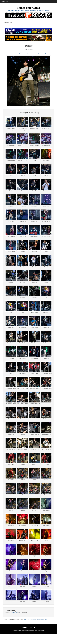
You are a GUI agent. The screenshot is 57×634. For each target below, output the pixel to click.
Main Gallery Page (34, 53)
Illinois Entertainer (28, 7)
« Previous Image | (15, 53)
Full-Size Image (24, 53)
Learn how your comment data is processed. (35, 619)
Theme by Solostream (39, 630)
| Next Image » (43, 53)
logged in (14, 612)
